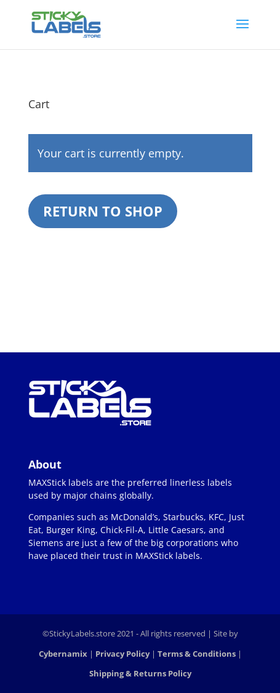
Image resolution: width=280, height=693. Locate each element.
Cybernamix (63, 653)
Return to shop (102, 211)
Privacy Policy (122, 653)
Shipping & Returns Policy (140, 673)
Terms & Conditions (197, 653)
